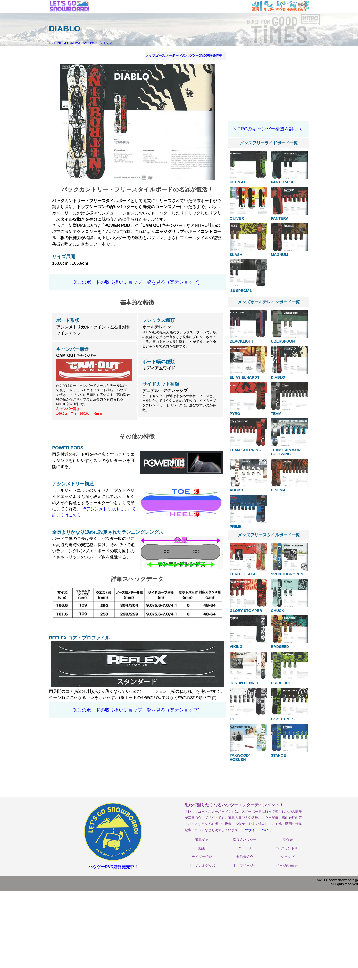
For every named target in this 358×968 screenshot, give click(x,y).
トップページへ (244, 865)
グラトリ (245, 848)
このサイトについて (257, 830)
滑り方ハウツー (244, 840)
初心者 (288, 840)
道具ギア (202, 840)
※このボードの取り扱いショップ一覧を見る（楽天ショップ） (137, 282)
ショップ (287, 857)
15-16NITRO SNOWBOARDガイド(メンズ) (81, 43)
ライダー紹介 (202, 857)
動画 (201, 848)
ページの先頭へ (287, 865)
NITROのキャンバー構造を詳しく (268, 128)
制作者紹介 (244, 857)
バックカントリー (287, 848)
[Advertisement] (268, 84)
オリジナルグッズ (201, 865)
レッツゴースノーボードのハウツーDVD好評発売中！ (185, 55)
